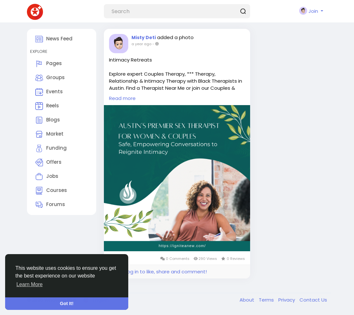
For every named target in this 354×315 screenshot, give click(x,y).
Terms (267, 299)
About (248, 299)
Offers (48, 162)
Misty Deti (143, 37)
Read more (122, 98)
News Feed (53, 39)
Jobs (46, 176)
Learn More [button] (29, 284)
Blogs (47, 120)
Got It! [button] (66, 303)
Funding (51, 148)
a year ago (141, 43)
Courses (51, 191)
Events (49, 92)
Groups (50, 78)
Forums (50, 205)
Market (49, 134)
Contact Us (313, 299)
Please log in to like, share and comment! (158, 271)
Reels (47, 106)
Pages (48, 64)
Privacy (287, 299)
